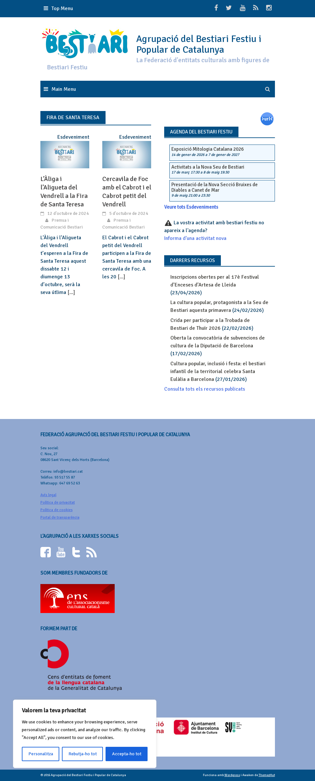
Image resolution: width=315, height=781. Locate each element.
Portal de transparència (59, 517)
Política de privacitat (57, 502)
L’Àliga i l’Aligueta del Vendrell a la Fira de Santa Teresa (64, 191)
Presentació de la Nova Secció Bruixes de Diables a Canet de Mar (214, 187)
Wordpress (232, 775)
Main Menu (63, 89)
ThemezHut (267, 775)
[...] (71, 292)
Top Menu (62, 8)
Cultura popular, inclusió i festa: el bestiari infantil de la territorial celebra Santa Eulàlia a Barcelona (217, 371)
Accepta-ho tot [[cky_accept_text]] (126, 754)
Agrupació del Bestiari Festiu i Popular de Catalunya (198, 44)
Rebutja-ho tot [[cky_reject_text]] (82, 754)
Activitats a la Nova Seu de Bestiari (207, 167)
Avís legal (48, 495)
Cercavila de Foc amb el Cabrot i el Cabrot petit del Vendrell (126, 191)
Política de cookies (56, 510)
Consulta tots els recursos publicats (204, 389)
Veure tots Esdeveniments (191, 207)
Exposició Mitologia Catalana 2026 (207, 149)
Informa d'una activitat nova (195, 238)
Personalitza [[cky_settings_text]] (40, 754)
